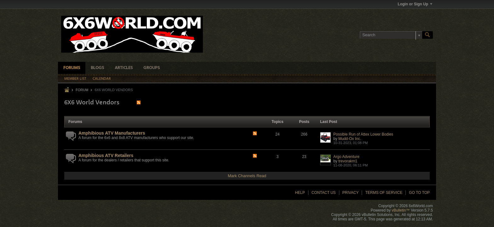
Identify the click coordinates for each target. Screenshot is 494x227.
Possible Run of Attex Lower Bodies (363, 134)
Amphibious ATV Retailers (105, 155)
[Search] (391, 35)
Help (300, 192)
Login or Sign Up (415, 4)
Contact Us (324, 192)
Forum (82, 90)
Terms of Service (383, 192)
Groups (151, 68)
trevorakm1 (347, 161)
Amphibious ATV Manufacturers (111, 133)
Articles (124, 68)
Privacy (350, 192)
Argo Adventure (346, 156)
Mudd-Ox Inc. (349, 139)
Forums (71, 68)
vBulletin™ (401, 210)
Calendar (102, 79)
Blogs (97, 68)
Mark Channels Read (247, 175)
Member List (75, 79)
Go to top (419, 192)
